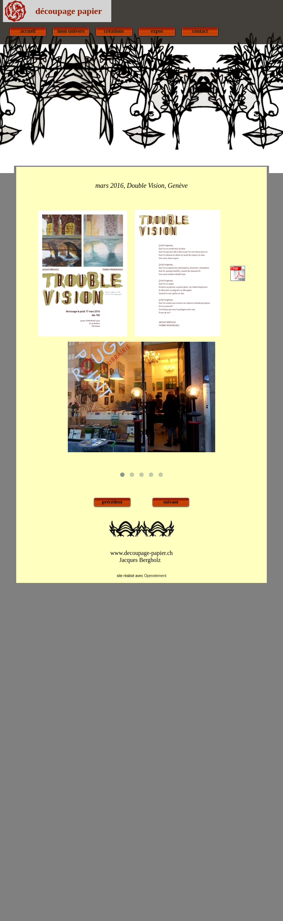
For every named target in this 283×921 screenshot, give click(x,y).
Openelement (155, 576)
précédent (112, 502)
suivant (170, 502)
